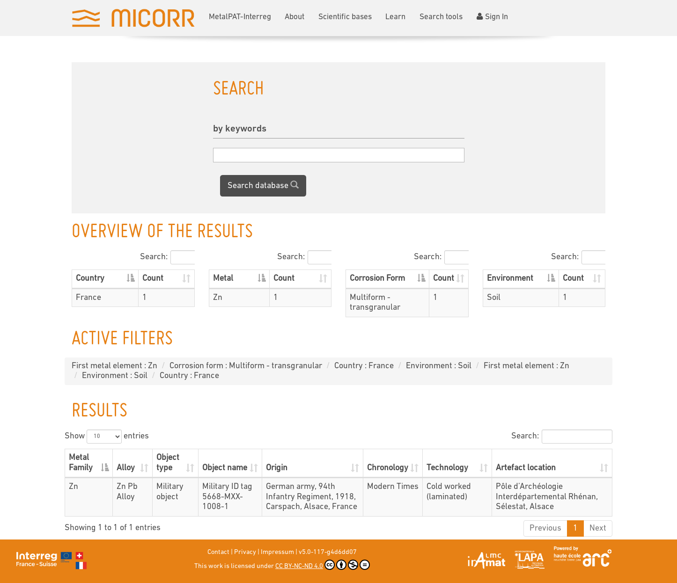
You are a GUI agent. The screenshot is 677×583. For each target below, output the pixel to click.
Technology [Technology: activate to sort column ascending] (447, 468)
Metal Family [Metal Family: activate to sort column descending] (81, 463)
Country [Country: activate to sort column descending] (90, 278)
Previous (545, 528)
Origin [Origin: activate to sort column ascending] (276, 468)
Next (597, 528)
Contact (218, 552)
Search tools (441, 17)
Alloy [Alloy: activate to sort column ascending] (126, 468)
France (88, 297)
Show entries (107, 437)
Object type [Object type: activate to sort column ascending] (167, 463)
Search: (167, 257)
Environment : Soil (438, 366)
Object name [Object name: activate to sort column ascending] (224, 468)
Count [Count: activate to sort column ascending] (152, 278)
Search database (263, 185)
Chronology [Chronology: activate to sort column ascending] (387, 468)
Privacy (245, 552)
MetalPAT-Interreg (240, 17)
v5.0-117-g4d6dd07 (328, 552)
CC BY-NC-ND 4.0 (322, 565)
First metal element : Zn (114, 366)
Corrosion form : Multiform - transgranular (245, 366)
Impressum (277, 552)
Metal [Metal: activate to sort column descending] (223, 278)
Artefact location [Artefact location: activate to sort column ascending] (526, 468)
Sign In (492, 17)
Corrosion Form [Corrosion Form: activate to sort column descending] (377, 278)
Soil (493, 297)
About (294, 17)
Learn (395, 17)
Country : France (364, 366)
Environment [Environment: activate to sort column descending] (510, 278)
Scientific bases (345, 17)
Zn (217, 297)
